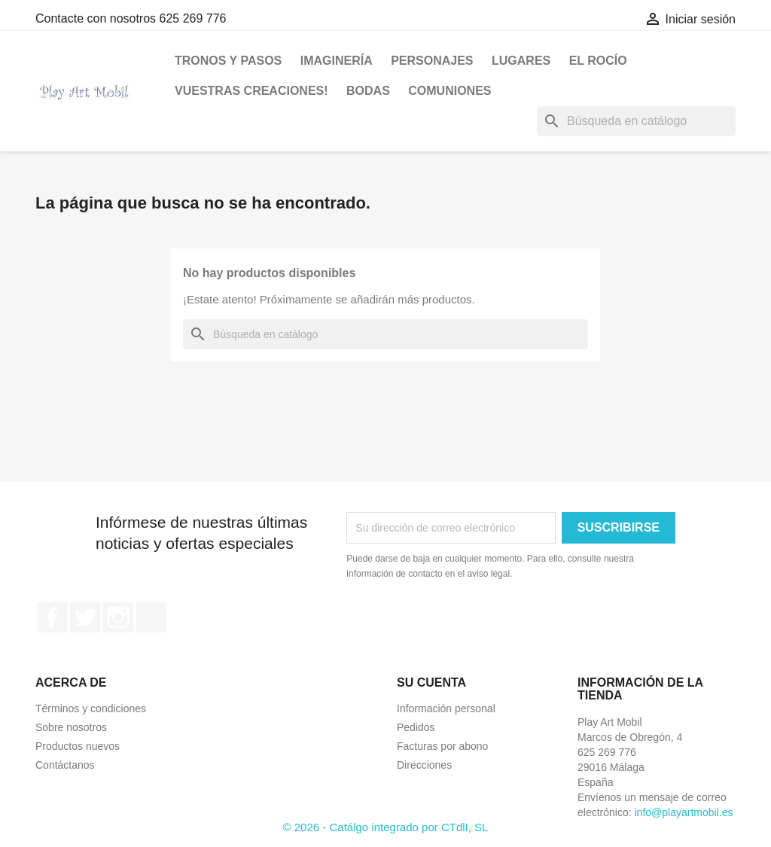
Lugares (521, 60)
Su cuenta (431, 682)
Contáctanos (65, 765)
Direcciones (424, 765)
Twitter (85, 617)
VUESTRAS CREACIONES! (251, 90)
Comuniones (449, 90)
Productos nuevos (77, 746)
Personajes (432, 60)
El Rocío (598, 60)
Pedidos (416, 727)
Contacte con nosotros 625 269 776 (131, 18)
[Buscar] (636, 121)
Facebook (52, 617)
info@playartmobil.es (683, 812)
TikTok (151, 617)
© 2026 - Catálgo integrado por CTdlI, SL (386, 827)
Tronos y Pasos (228, 60)
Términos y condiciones (90, 708)
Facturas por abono (442, 746)
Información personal (446, 708)
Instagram (118, 617)
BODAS (368, 90)
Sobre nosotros (71, 727)
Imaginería (336, 60)
